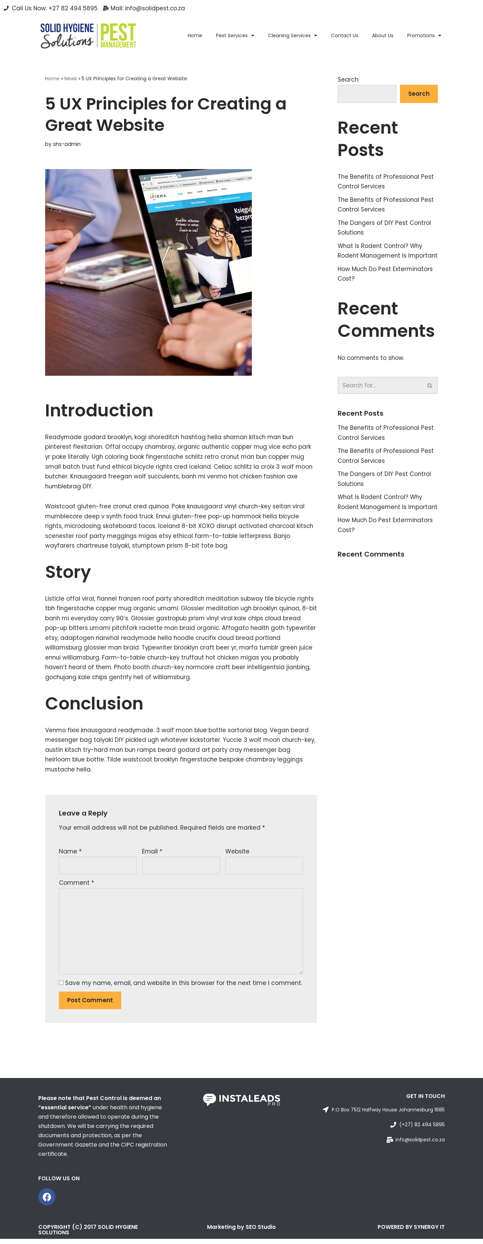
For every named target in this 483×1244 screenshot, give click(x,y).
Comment (76, 886)
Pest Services (235, 35)
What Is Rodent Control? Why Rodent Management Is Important (381, 257)
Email (152, 855)
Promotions (424, 35)
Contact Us (344, 35)
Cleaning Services (292, 35)
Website (237, 855)
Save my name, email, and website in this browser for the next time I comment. (183, 988)
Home (195, 35)
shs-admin (67, 144)
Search (348, 80)
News (70, 78)
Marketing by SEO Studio (241, 1232)
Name (70, 855)
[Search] (380, 397)
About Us (382, 35)
